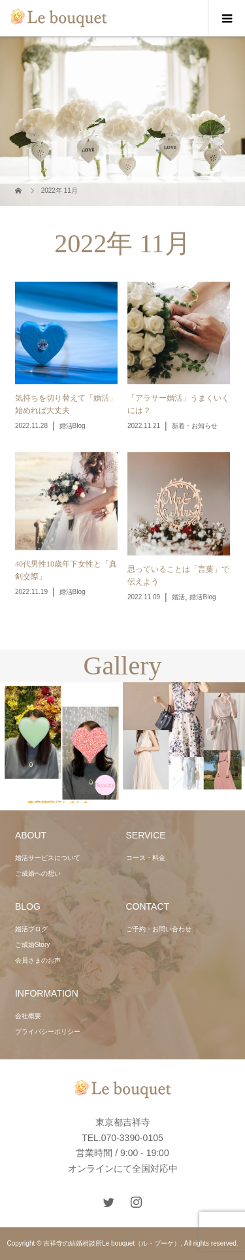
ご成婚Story (32, 944)
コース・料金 (145, 857)
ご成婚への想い (38, 873)
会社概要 (28, 1016)
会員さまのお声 (38, 960)
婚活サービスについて (47, 857)
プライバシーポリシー (47, 1031)
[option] (61, 742)
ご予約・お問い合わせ (158, 929)
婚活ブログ (31, 929)
